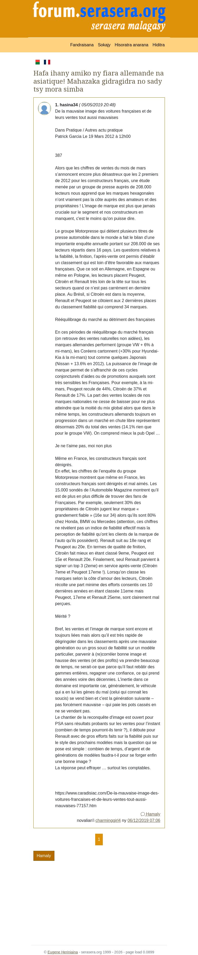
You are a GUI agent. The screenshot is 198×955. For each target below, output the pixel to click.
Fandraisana (82, 45)
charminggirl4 (108, 820)
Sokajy (104, 45)
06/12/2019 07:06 (144, 820)
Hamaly (150, 814)
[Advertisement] (99, 900)
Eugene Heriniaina (63, 952)
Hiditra (159, 45)
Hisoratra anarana (131, 45)
